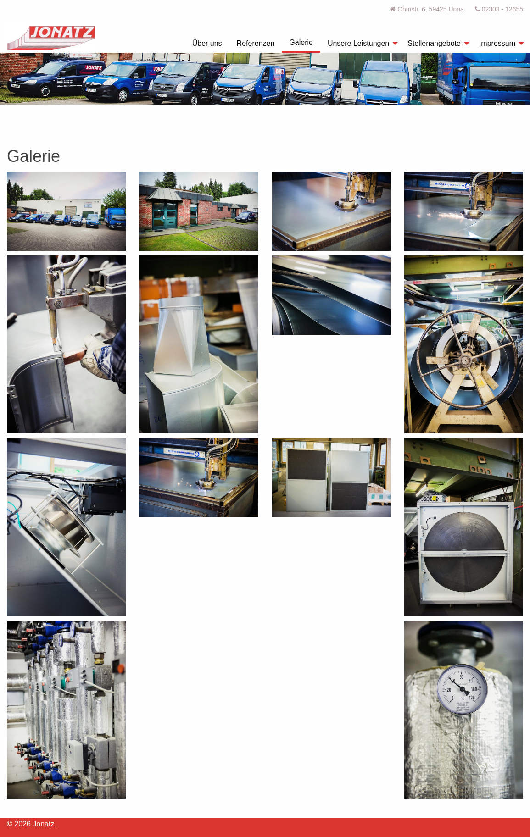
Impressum (497, 43)
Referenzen (256, 43)
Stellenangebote (434, 43)
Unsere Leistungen (358, 43)
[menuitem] (207, 43)
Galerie (301, 42)
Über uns (207, 43)
